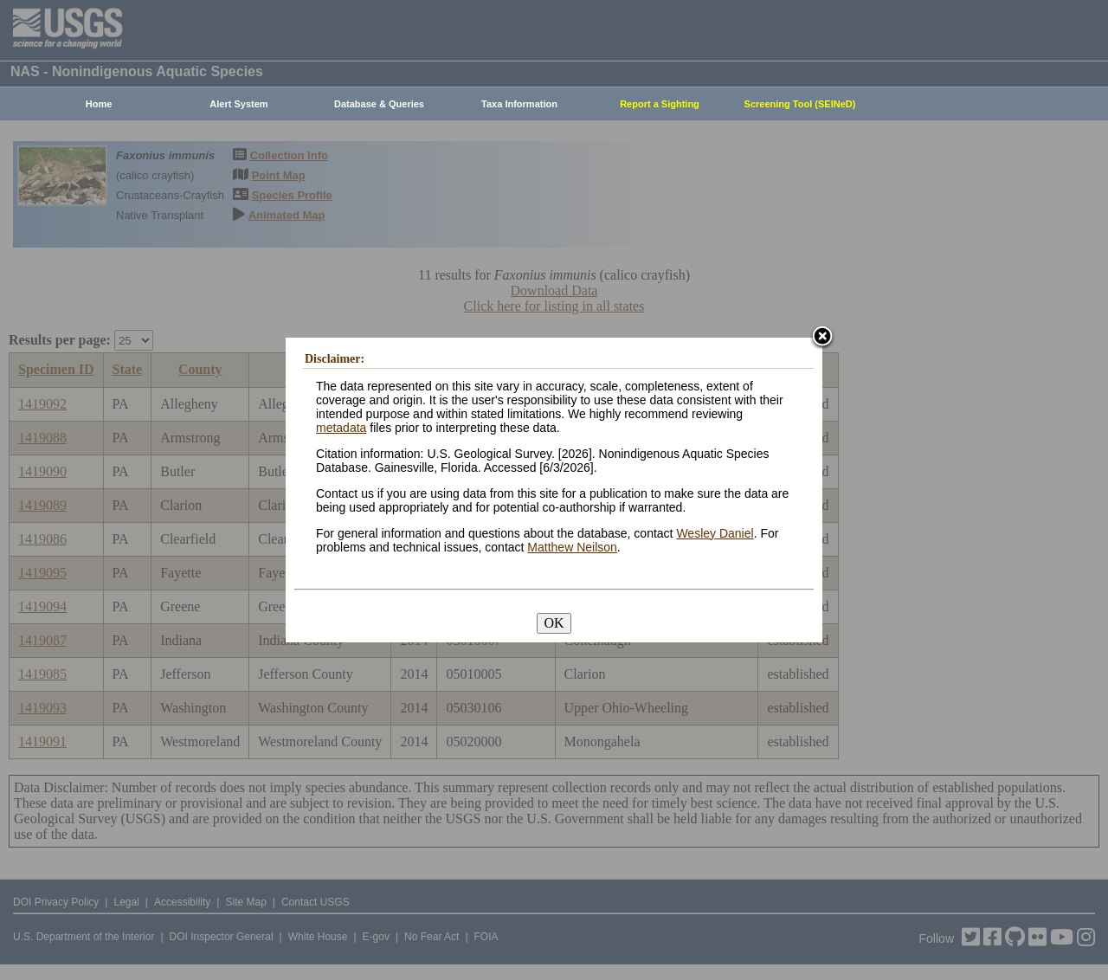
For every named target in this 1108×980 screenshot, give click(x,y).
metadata (341, 428)
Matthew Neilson (572, 547)
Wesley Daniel (714, 533)
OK (554, 623)
